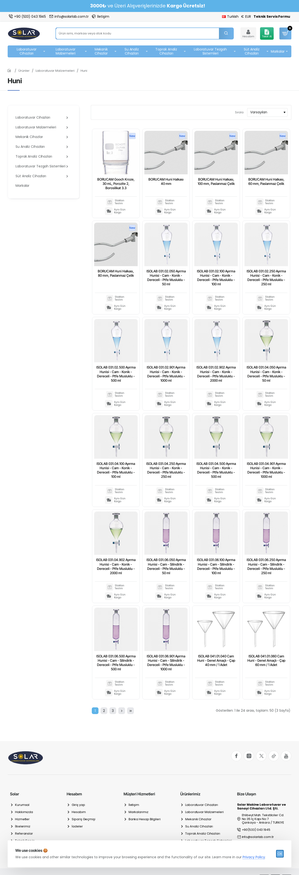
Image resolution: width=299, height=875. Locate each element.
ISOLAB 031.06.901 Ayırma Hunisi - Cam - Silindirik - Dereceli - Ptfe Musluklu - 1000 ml (166, 662)
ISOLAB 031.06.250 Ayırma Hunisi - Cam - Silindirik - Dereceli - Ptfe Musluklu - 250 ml (266, 566)
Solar (14, 794)
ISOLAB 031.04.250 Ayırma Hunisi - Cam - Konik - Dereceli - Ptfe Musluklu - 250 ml (166, 470)
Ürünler (24, 70)
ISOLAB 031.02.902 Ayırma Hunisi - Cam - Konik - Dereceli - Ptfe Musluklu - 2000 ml (216, 373)
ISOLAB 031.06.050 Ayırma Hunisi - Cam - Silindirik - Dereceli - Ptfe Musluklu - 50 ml (166, 566)
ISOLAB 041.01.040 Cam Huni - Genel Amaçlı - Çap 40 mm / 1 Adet (216, 660)
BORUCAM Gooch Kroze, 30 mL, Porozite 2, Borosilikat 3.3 (116, 183)
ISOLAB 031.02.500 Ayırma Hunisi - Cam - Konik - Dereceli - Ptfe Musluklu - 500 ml (116, 373)
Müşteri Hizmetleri (139, 794)
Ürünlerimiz (190, 794)
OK (279, 853)
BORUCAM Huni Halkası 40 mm (166, 181)
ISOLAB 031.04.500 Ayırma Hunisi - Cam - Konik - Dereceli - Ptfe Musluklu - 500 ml (216, 470)
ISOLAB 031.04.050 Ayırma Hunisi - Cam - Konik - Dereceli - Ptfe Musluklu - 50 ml (266, 373)
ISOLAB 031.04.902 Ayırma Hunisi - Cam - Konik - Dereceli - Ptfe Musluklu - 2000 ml (116, 566)
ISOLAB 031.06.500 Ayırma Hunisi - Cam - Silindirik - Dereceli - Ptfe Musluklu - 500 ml (116, 662)
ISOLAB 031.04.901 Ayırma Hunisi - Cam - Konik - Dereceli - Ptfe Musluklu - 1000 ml (266, 470)
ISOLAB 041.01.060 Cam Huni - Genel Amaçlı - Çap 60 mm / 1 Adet (266, 660)
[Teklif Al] (267, 33)
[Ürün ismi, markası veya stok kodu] (226, 33)
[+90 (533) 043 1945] (27, 17)
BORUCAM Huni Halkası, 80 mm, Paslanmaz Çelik (116, 273)
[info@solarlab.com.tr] (69, 17)
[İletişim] (100, 17)
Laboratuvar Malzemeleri (55, 70)
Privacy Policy (254, 857)
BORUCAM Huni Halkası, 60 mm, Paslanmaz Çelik (266, 181)
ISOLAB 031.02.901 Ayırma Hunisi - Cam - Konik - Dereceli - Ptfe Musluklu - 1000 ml (166, 373)
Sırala (239, 112)
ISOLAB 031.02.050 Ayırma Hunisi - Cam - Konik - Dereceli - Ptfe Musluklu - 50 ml (166, 277)
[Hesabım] (248, 33)
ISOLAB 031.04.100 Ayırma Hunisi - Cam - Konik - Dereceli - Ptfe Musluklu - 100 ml (116, 470)
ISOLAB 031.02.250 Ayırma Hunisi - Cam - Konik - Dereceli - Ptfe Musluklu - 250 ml (266, 277)
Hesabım (74, 794)
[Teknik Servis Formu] (271, 17)
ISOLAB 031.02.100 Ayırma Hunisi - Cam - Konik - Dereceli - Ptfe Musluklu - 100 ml (216, 277)
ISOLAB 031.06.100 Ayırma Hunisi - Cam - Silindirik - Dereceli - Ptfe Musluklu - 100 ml (216, 566)
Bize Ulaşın (246, 794)
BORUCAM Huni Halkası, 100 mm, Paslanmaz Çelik (216, 181)
